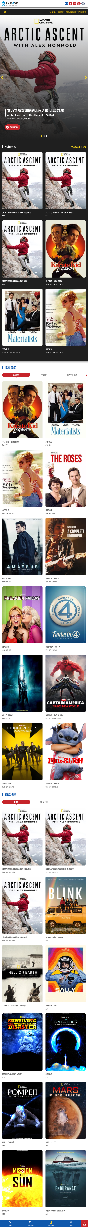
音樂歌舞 (54, 582)
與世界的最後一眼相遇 (54, 937)
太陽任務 (5, 1210)
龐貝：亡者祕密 (8, 1142)
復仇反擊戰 (6, 578)
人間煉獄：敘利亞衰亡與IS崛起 (14, 1005)
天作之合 (5, 349)
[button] (84, 3)
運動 (29, 119)
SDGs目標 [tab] (44, 802)
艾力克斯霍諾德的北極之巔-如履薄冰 (59, 212)
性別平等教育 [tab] (72, 375)
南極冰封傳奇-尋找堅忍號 (55, 1210)
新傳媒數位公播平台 (10, 3)
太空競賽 (48, 1074)
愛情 (50, 445)
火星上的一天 (50, 1142)
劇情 (46, 445)
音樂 (46, 582)
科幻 (7, 718)
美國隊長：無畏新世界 (54, 715)
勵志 (3, 445)
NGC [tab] (16, 802)
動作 (18, 119)
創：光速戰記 (7, 715)
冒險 (22, 119)
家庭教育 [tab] (16, 375)
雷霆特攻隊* (7, 783)
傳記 (13, 513)
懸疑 (10, 582)
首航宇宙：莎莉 (51, 1005)
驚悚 (53, 718)
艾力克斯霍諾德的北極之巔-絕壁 (14, 281)
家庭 (50, 513)
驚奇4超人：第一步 (52, 646)
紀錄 (25, 119)
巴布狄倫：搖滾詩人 (53, 578)
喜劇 (10, 513)
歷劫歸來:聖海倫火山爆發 (12, 1074)
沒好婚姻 (48, 510)
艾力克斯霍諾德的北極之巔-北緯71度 (16, 212)
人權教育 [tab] (44, 375)
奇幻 (10, 650)
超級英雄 (54, 650)
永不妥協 (48, 349)
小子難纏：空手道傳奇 (54, 281)
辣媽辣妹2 (6, 646)
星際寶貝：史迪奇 (52, 783)
